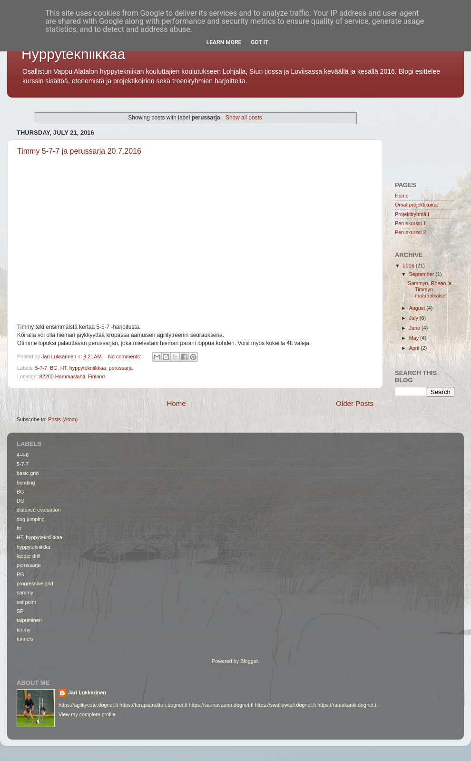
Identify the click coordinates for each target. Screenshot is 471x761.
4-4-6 (23, 455)
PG (20, 574)
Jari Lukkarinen (87, 692)
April (415, 348)
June (415, 328)
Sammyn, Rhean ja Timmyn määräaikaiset (429, 289)
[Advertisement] (424, 137)
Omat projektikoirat (416, 205)
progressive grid (35, 583)
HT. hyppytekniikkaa (83, 368)
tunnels (25, 639)
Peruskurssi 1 (410, 223)
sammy (25, 592)
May (414, 338)
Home (176, 403)
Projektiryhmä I (412, 214)
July (414, 318)
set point (26, 602)
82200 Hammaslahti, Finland (72, 376)
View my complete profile (87, 714)
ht (19, 528)
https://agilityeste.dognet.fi (88, 705)
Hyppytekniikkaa (73, 54)
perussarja (121, 368)
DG (20, 501)
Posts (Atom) (63, 419)
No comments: (125, 356)
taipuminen (29, 620)
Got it (259, 42)
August (418, 308)
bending (26, 482)
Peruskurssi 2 (410, 232)
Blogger (249, 661)
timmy (23, 630)
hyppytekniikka (33, 547)
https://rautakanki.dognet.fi (347, 705)
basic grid (28, 473)
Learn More (224, 42)
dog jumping (31, 519)
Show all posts (244, 117)
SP (20, 611)
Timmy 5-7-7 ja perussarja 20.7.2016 (79, 151)
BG (54, 368)
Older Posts (354, 403)
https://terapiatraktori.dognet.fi (153, 705)
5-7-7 (41, 368)
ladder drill (28, 556)
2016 (409, 265)
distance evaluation (38, 510)
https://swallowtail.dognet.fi (285, 705)
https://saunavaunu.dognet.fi (221, 705)
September (422, 274)
